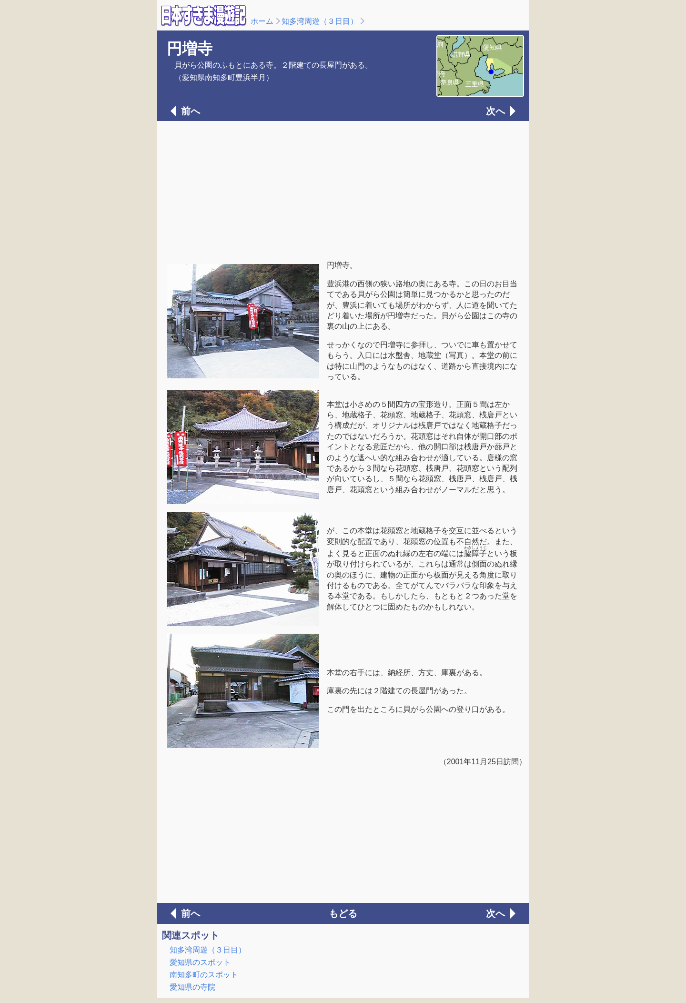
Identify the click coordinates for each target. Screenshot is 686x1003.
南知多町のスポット (204, 975)
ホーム (262, 21)
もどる (343, 913)
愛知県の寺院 (192, 987)
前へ (190, 111)
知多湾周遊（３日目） (320, 21)
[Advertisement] (343, 189)
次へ (495, 111)
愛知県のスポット (200, 962)
